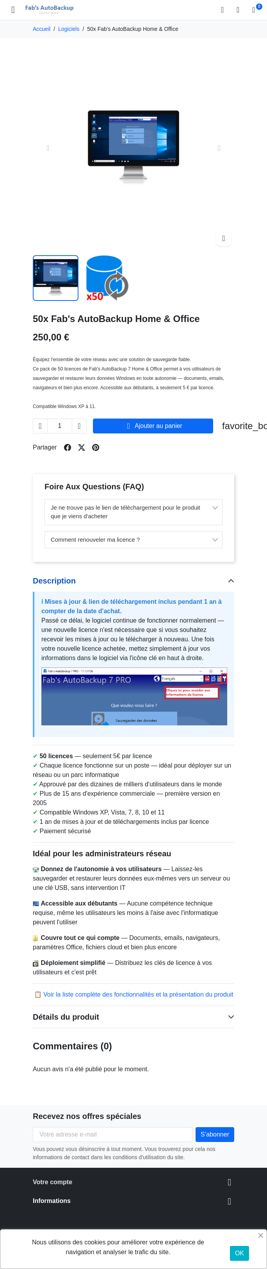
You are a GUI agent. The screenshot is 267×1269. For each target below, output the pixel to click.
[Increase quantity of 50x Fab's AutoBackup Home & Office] (79, 426)
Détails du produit (66, 1017)
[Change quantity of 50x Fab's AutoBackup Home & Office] (59, 426)
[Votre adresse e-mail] (112, 1134)
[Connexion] (240, 10)
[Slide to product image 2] (107, 278)
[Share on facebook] (67, 447)
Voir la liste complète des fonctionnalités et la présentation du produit (138, 994)
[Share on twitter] (81, 447)
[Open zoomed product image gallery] (223, 238)
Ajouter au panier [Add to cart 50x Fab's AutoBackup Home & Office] (153, 426)
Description (54, 580)
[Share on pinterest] (95, 447)
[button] (225, 10)
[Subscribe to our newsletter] (215, 1134)
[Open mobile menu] (13, 10)
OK (239, 1253)
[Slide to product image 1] (55, 278)
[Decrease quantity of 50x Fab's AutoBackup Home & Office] (40, 426)
